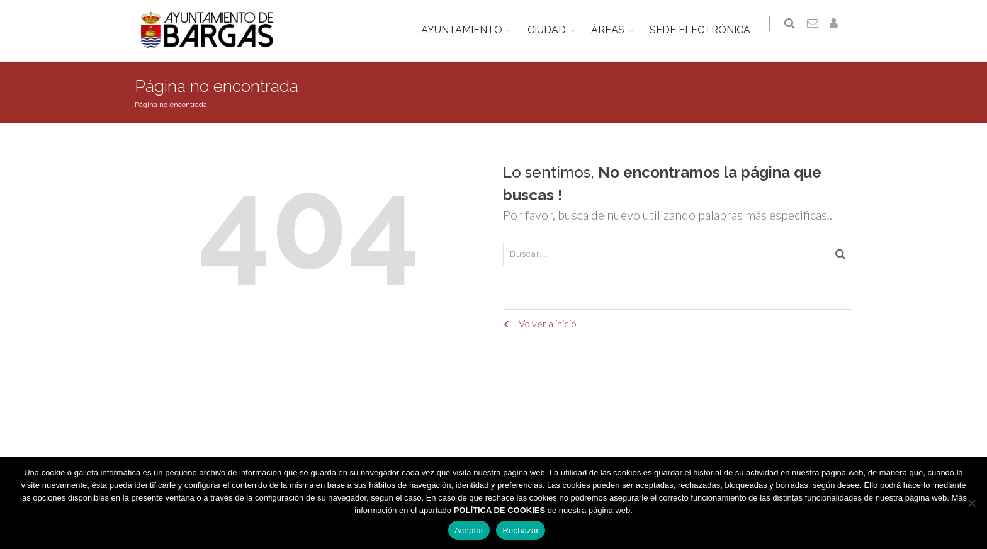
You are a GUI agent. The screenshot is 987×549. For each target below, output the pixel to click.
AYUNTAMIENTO (466, 30)
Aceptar (469, 530)
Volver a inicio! (541, 323)
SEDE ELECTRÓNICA (705, 30)
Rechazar (520, 530)
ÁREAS (612, 30)
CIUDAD (552, 30)
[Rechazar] (971, 503)
